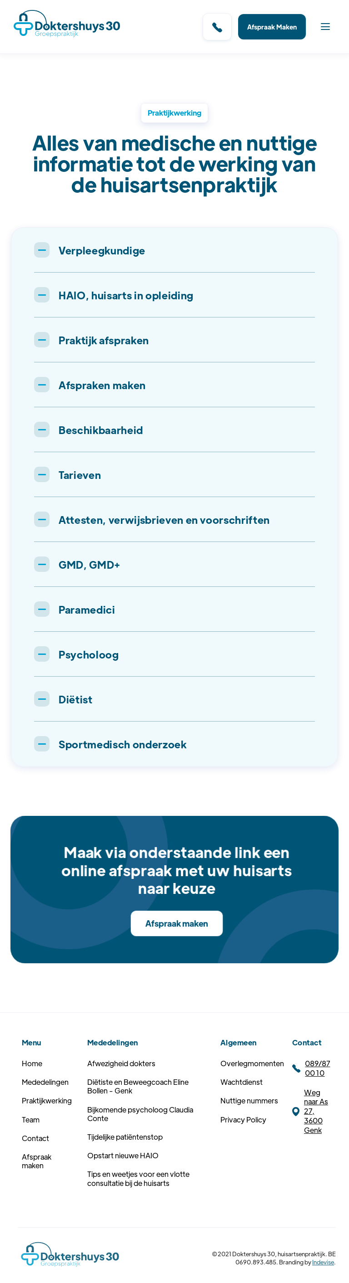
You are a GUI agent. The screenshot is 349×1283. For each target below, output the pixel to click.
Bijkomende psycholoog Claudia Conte (140, 1130)
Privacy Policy (243, 1136)
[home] (67, 25)
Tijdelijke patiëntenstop (125, 1153)
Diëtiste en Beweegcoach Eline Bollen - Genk (138, 1103)
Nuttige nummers (249, 1117)
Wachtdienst (241, 1098)
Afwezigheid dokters (121, 1079)
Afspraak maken (176, 923)
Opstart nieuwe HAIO (123, 1171)
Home (32, 1079)
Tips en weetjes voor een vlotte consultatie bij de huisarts (138, 1195)
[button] (325, 26)
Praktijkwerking (47, 1117)
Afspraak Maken (272, 27)
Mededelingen (45, 1098)
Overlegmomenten (252, 1079)
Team (31, 1136)
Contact (35, 1154)
